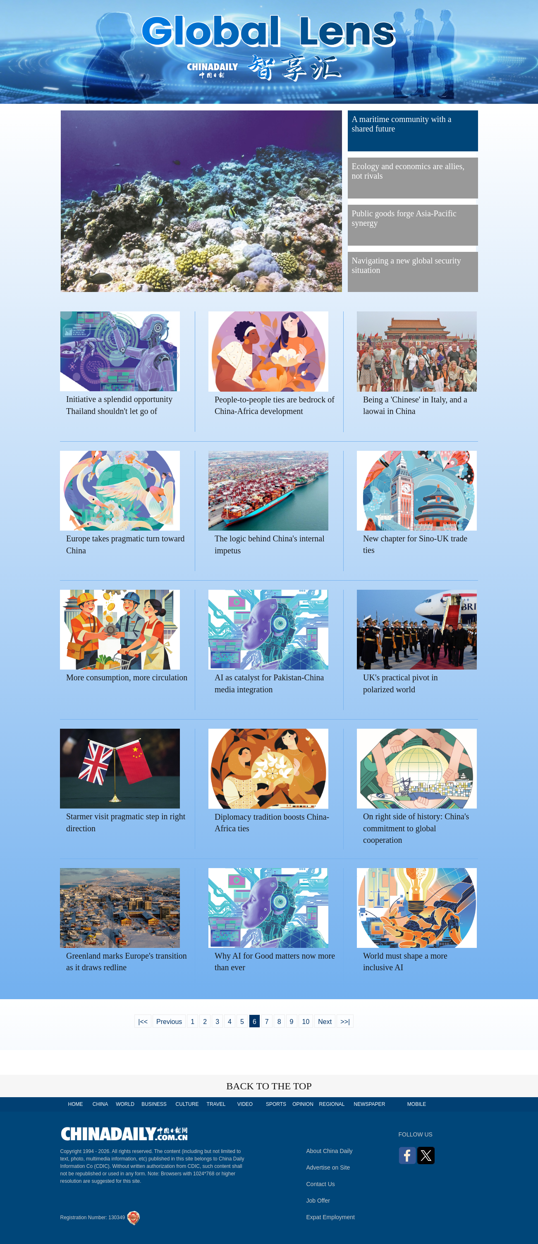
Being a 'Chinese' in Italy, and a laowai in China (415, 405)
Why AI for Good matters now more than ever (275, 961)
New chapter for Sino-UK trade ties (415, 544)
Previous (169, 1021)
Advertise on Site (328, 1167)
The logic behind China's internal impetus (270, 544)
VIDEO (245, 1104)
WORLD (125, 1104)
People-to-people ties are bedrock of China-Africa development (275, 405)
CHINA (100, 1104)
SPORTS (276, 1104)
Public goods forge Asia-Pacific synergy (404, 218)
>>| (345, 1021)
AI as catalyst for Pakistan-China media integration (269, 683)
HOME (75, 1104)
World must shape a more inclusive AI (405, 961)
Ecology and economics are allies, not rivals (408, 171)
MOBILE (416, 1104)
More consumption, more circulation (126, 677)
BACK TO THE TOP (269, 1086)
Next (325, 1021)
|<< (143, 1021)
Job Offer (318, 1200)
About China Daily (329, 1151)
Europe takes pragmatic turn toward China (125, 544)
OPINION (302, 1104)
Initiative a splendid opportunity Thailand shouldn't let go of (119, 405)
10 (306, 1021)
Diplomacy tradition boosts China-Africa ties (272, 822)
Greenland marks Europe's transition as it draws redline (126, 961)
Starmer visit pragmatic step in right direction (125, 822)
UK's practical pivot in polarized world (400, 683)
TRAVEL (216, 1104)
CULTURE (187, 1104)
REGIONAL (331, 1104)
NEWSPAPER (369, 1104)
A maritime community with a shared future (402, 124)
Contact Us (320, 1184)
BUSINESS (154, 1104)
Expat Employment (330, 1217)
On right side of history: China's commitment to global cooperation (416, 828)
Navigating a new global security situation (406, 265)
